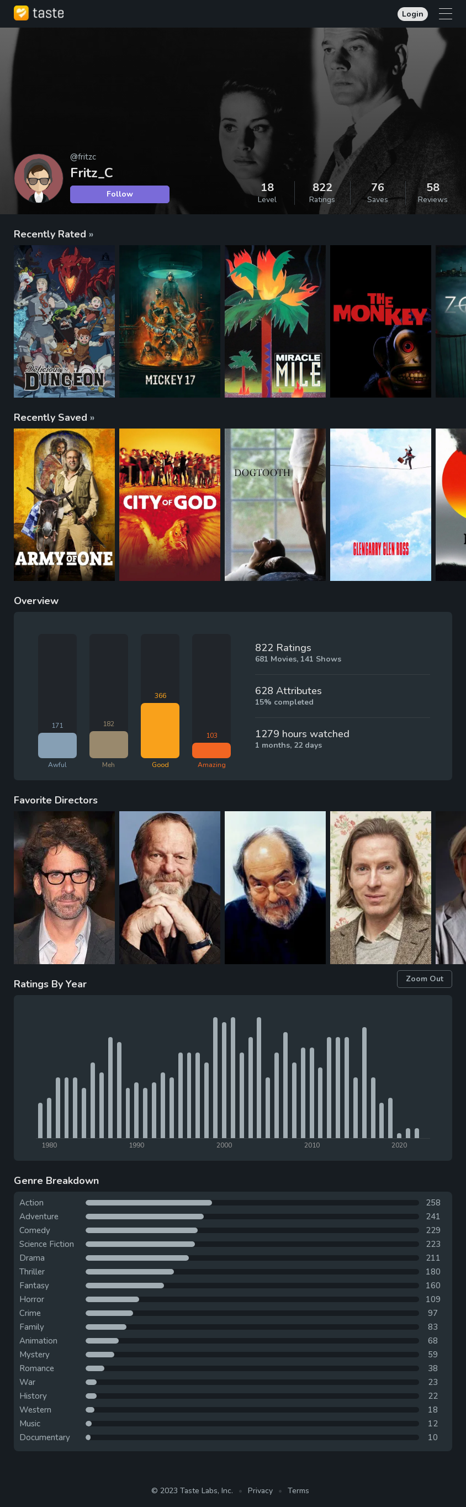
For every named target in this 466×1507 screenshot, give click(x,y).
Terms (298, 1490)
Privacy (260, 1490)
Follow (120, 194)
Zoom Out (424, 979)
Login (412, 14)
